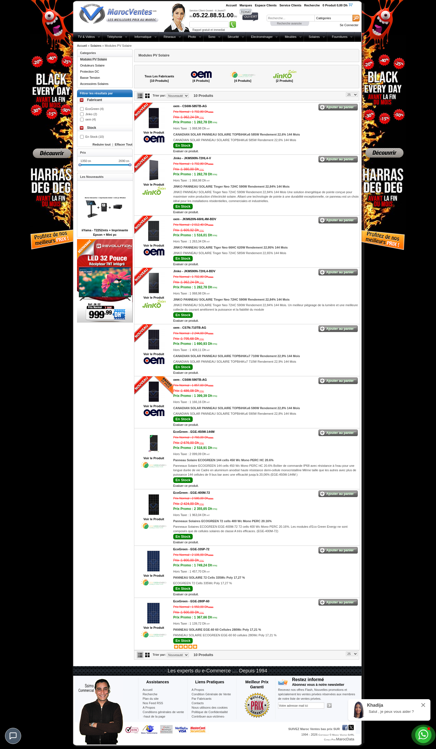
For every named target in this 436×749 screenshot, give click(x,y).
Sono (211, 36)
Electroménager (262, 36)
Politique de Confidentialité (210, 712)
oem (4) (90, 119)
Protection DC (89, 71)
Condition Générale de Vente (211, 694)
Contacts (198, 703)
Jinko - (192, 158)
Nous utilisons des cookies (210, 707)
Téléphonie (114, 36)
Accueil (82, 45)
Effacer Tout (123, 144)
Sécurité (233, 36)
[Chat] (13, 736)
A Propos (198, 689)
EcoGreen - (193, 431)
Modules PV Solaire (93, 59)
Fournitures (340, 36)
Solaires (314, 36)
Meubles (290, 36)
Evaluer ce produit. (186, 151)
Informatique (142, 36)
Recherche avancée (289, 23)
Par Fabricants (202, 698)
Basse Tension (90, 77)
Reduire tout (102, 144)
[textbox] (290, 18)
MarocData (345, 739)
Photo (192, 36)
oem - (190, 106)
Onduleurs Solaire (92, 65)
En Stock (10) (94, 136)
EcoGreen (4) (94, 108)
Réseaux (170, 36)
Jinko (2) (91, 114)
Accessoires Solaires (94, 83)
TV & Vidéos (86, 36)
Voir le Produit (153, 132)
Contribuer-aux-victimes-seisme (208, 719)
